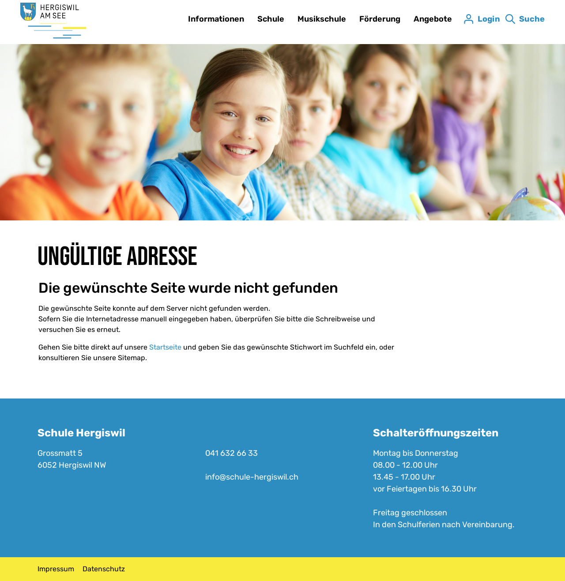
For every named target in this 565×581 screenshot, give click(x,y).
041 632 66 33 (231, 453)
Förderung (379, 19)
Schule (270, 19)
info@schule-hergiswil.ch (251, 477)
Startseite (165, 347)
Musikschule (322, 19)
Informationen (216, 19)
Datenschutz (104, 569)
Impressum (56, 569)
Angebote (433, 19)
